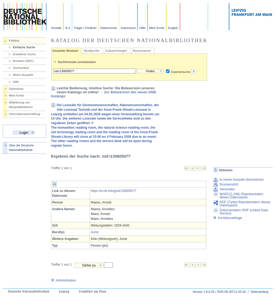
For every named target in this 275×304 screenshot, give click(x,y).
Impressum (128, 27)
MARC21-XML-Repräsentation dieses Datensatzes (241, 195)
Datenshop (16, 88)
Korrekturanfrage (227, 218)
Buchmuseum (142, 50)
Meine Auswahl (23, 74)
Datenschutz (108, 27)
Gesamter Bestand (65, 50)
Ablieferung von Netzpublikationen (21, 105)
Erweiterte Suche (24, 54)
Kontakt (56, 27)
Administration (63, 280)
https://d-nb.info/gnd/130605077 (113, 191)
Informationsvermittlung (24, 114)
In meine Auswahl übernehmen (241, 179)
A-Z (67, 27)
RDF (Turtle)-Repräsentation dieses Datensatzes (244, 203)
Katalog (14, 40)
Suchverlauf (21, 67)
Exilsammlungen (116, 50)
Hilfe (142, 27)
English (173, 27)
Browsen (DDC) (23, 60)
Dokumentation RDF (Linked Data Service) (243, 211)
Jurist (95, 232)
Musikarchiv (91, 50)
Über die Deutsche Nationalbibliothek (21, 147)
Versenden (227, 189)
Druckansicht (228, 184)
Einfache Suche (24, 47)
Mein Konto (157, 27)
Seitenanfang (259, 291)
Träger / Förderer (85, 27)
